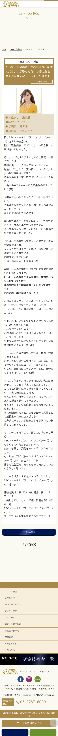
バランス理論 (11, 591)
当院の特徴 (10, 598)
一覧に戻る (29, 531)
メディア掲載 (11, 643)
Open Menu (54, 3)
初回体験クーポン (13, 604)
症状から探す (11, 610)
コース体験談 (16, 49)
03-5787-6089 (33, 702)
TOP (4, 49)
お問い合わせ (11, 650)
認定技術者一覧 (12, 630)
